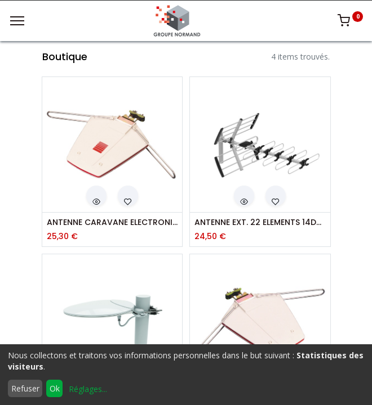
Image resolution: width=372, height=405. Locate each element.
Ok (55, 388)
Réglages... (88, 389)
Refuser (25, 388)
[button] (96, 196)
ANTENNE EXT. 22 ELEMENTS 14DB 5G (260, 222)
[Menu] (17, 20)
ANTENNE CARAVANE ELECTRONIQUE (112, 222)
